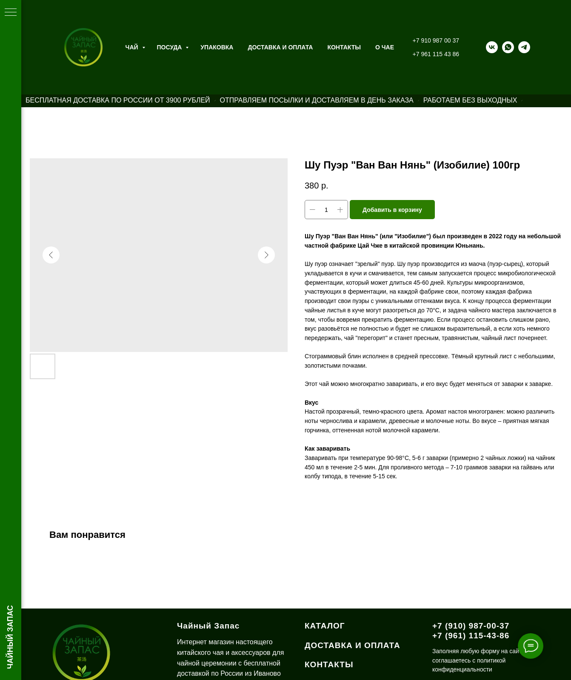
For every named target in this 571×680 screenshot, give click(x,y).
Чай (133, 47)
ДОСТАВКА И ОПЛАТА (352, 645)
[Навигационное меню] (11, 13)
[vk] (492, 47)
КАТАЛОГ (325, 625)
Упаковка (216, 47)
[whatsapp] (508, 47)
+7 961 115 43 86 (436, 54)
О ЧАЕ (384, 47)
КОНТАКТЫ (329, 664)
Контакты (343, 47)
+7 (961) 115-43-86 (470, 635)
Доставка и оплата (280, 47)
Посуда (170, 47)
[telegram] (524, 47)
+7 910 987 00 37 (436, 40)
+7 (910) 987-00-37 (470, 625)
